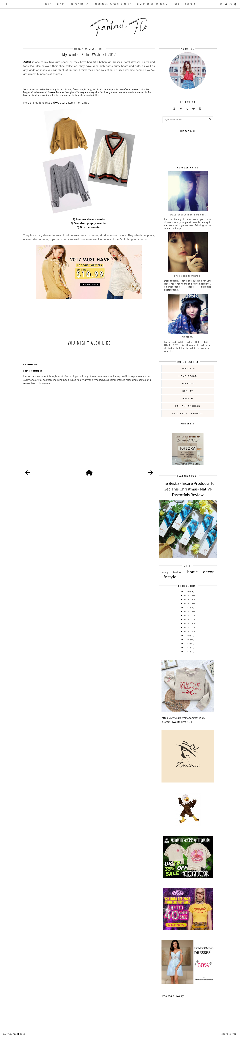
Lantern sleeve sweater (90, 219)
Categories (78, 4)
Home (48, 4)
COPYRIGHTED (229, 1034)
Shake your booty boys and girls (188, 214)
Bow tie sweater (90, 227)
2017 (187, 627)
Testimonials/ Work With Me (113, 4)
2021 (187, 611)
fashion (188, 383)
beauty (187, 391)
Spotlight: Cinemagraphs (187, 276)
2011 (187, 651)
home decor (188, 376)
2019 (187, 619)
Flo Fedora (188, 337)
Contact (190, 4)
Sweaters (60, 102)
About (61, 4)
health (187, 398)
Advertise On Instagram (152, 4)
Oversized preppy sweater (91, 223)
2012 (187, 647)
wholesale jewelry (173, 995)
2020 (187, 615)
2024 (187, 599)
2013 (187, 643)
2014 (187, 639)
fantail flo (10, 1034)
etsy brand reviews (187, 413)
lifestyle (188, 368)
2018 (187, 623)
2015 (187, 635)
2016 (187, 631)
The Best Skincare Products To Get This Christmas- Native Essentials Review (187, 489)
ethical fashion (187, 406)
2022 (187, 607)
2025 (187, 595)
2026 (187, 591)
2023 (187, 603)
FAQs (176, 4)
